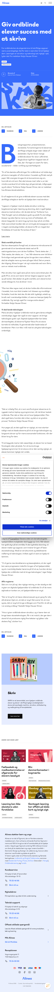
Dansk (4, 61)
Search (45, 3)
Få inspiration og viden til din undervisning (20, 896)
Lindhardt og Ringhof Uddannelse (27, 858)
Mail (23, 131)
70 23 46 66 (14, 913)
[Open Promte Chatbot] (47, 986)
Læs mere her (15, 716)
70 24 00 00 (14, 961)
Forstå (23, 863)
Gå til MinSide (11, 942)
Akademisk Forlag (15, 861)
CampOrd (14, 539)
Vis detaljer (43, 521)
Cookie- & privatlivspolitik (25, 983)
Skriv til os (13, 885)
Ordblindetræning (11, 863)
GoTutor (31, 861)
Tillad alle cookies (27, 527)
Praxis (24, 861)
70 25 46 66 (14, 880)
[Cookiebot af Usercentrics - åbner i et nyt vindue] (42, 457)
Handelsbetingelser (40, 983)
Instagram (19, 972)
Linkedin (37, 131)
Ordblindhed (6, 64)
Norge (45, 861)
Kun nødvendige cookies (27, 533)
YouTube (29, 972)
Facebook (7, 131)
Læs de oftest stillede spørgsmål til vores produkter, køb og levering (24, 930)
